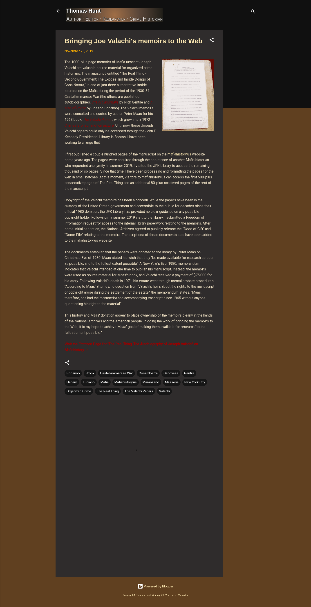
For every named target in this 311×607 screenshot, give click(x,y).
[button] (211, 40)
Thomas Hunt (83, 11)
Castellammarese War (116, 373)
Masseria (172, 382)
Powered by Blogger (155, 586)
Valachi (164, 391)
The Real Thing (108, 391)
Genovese (170, 373)
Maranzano (151, 382)
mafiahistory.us (179, 154)
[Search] (253, 12)
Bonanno (73, 373)
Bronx (90, 373)
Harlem (72, 382)
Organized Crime (79, 391)
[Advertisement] (241, 97)
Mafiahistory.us (125, 382)
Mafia (105, 382)
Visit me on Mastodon (176, 595)
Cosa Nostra (148, 373)
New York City (194, 382)
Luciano (89, 382)
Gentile (189, 373)
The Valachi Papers (139, 391)
